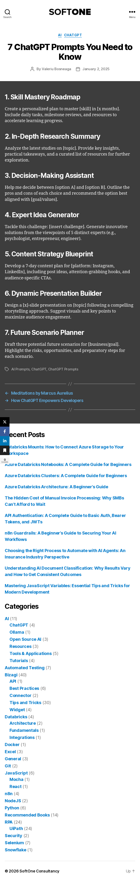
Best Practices (24, 688)
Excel (10, 751)
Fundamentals (24, 730)
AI (60, 35)
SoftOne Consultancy (39, 871)
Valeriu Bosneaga (56, 69)
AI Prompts (20, 369)
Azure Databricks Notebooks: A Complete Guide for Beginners (68, 464)
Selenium (14, 842)
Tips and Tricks (25, 702)
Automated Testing (24, 667)
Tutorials (18, 660)
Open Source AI (25, 639)
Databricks (16, 716)
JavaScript (16, 772)
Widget (17, 709)
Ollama (16, 632)
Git (8, 765)
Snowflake (15, 849)
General (13, 758)
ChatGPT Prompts (63, 369)
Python (12, 807)
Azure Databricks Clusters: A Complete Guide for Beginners (66, 475)
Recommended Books (27, 814)
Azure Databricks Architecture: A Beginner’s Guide (56, 486)
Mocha (16, 779)
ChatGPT (73, 35)
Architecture (22, 723)
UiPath (16, 828)
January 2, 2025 (96, 69)
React (15, 786)
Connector (20, 695)
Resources (20, 646)
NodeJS (13, 800)
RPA (9, 822)
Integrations (22, 737)
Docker (12, 744)
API (12, 681)
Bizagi (11, 674)
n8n (9, 793)
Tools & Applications (30, 653)
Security (13, 835)
